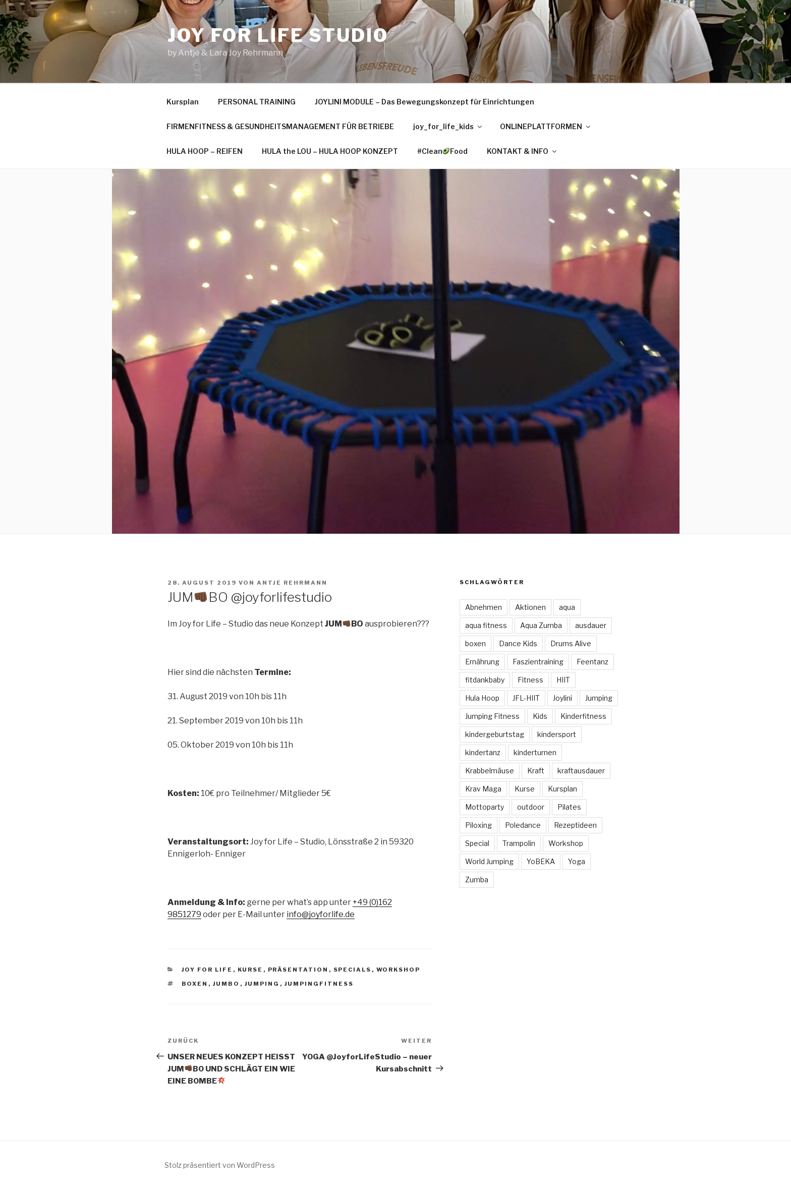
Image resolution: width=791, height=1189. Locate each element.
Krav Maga (483, 788)
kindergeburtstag (494, 734)
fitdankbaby (484, 679)
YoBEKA (541, 861)
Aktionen (530, 607)
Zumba (476, 879)
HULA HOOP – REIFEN (204, 151)
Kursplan (182, 101)
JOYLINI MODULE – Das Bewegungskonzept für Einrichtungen (424, 101)
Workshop (398, 969)
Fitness (530, 679)
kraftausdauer (581, 770)
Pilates (569, 807)
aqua (567, 607)
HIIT (563, 679)
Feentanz (592, 661)
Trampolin (518, 843)
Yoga (576, 861)
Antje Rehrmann (292, 582)
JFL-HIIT (526, 698)
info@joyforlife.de (321, 914)
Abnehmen (483, 607)
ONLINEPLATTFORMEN (546, 126)
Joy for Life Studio (277, 35)
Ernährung (482, 661)
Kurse (250, 969)
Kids (540, 716)
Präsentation (298, 969)
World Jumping (489, 861)
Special (477, 843)
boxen (195, 983)
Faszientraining (538, 661)
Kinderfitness (583, 716)
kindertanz (482, 752)
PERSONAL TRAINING (257, 101)
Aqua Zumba (541, 625)
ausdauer (590, 625)
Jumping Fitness (492, 716)
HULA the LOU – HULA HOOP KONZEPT (330, 151)
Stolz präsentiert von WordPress (219, 1165)
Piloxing (478, 825)
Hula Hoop (482, 698)
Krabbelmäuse (489, 770)
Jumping (262, 983)
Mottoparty (484, 807)
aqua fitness (486, 625)
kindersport (556, 734)
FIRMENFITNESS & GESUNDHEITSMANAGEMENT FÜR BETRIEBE (280, 126)
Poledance (523, 825)
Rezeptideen (575, 825)
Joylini (562, 698)
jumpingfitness (319, 983)
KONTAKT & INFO (522, 151)
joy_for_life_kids (448, 126)
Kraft (535, 770)
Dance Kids (518, 643)
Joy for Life (207, 969)
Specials (352, 969)
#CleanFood (442, 151)
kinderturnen (535, 752)
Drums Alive (570, 643)
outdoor (530, 807)
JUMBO (226, 983)
